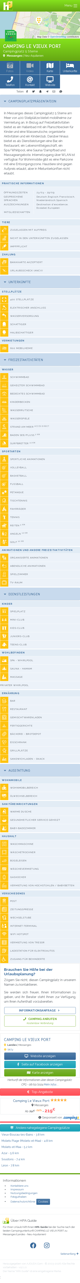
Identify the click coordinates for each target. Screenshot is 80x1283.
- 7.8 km (10, 1165)
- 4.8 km (27, 1140)
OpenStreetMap (58, 36)
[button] (10, 82)
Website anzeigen (40, 1056)
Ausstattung (17, 770)
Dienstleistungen (22, 594)
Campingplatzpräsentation (30, 101)
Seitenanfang (69, 1253)
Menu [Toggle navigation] (71, 5)
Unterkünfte (17, 282)
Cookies (43, 1201)
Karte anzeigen (40, 1072)
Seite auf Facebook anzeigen (40, 1064)
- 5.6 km (10, 1153)
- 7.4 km (13, 1159)
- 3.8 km (23, 1134)
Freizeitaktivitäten (23, 360)
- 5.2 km (17, 1146)
